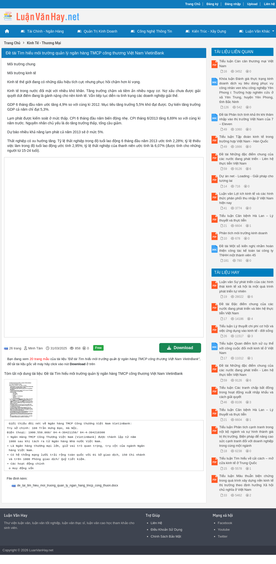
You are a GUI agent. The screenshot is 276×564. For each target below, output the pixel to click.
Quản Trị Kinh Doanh (97, 31)
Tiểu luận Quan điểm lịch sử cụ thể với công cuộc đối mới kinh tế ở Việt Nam (246, 348)
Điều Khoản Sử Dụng (166, 529)
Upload (252, 4)
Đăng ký (213, 4)
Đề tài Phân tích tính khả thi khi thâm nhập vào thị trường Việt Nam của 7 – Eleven (246, 119)
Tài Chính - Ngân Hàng (42, 31)
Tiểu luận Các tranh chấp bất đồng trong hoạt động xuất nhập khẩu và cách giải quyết (246, 392)
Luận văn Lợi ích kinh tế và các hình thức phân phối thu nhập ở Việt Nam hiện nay (246, 198)
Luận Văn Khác (254, 31)
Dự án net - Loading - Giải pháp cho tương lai (246, 178)
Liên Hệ (156, 523)
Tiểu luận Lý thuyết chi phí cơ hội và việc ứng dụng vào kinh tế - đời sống (246, 328)
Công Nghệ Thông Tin (151, 31)
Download (180, 348)
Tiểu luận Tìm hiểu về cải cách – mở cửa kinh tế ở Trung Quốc (246, 460)
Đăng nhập (233, 4)
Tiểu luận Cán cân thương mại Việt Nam (246, 63)
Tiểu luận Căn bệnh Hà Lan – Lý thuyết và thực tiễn (246, 218)
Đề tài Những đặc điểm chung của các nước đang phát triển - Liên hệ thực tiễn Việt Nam (246, 158)
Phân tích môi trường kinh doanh (243, 233)
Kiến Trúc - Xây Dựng (206, 31)
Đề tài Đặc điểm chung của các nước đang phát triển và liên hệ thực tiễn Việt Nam (246, 308)
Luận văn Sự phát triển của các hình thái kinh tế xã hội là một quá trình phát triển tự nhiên (246, 286)
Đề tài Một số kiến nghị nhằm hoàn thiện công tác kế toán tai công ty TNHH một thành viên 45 (246, 250)
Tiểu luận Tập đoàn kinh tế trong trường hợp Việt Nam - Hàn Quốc (246, 139)
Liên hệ (269, 4)
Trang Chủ (192, 4)
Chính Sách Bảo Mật (166, 536)
